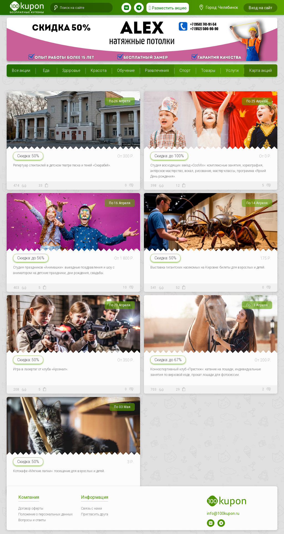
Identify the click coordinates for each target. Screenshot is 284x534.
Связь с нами (91, 508)
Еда (46, 70)
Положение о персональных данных (45, 514)
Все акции (21, 70)
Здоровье (71, 70)
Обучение (126, 70)
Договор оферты (30, 508)
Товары (208, 70)
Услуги (232, 70)
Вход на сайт (260, 8)
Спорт (185, 70)
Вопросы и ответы (32, 520)
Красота (98, 70)
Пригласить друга (94, 514)
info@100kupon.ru (223, 513)
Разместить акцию (169, 8)
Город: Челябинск (218, 7)
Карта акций (260, 70)
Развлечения (157, 70)
